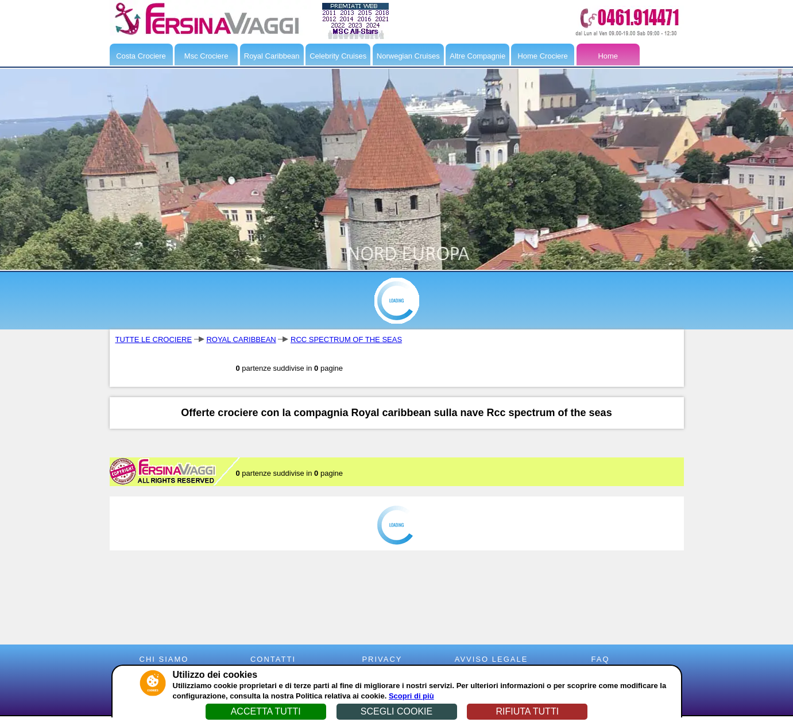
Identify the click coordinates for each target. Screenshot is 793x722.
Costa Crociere (141, 56)
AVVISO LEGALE (491, 659)
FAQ (600, 659)
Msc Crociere (206, 56)
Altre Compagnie (477, 56)
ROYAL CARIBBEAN (241, 339)
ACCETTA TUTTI (266, 711)
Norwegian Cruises (408, 56)
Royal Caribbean (272, 56)
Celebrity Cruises (338, 56)
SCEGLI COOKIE (396, 711)
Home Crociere (542, 56)
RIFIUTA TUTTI (527, 711)
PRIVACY (382, 659)
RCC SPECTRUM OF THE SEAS (346, 339)
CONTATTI (273, 659)
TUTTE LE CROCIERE (153, 339)
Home (608, 56)
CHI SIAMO (164, 659)
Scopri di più (411, 696)
